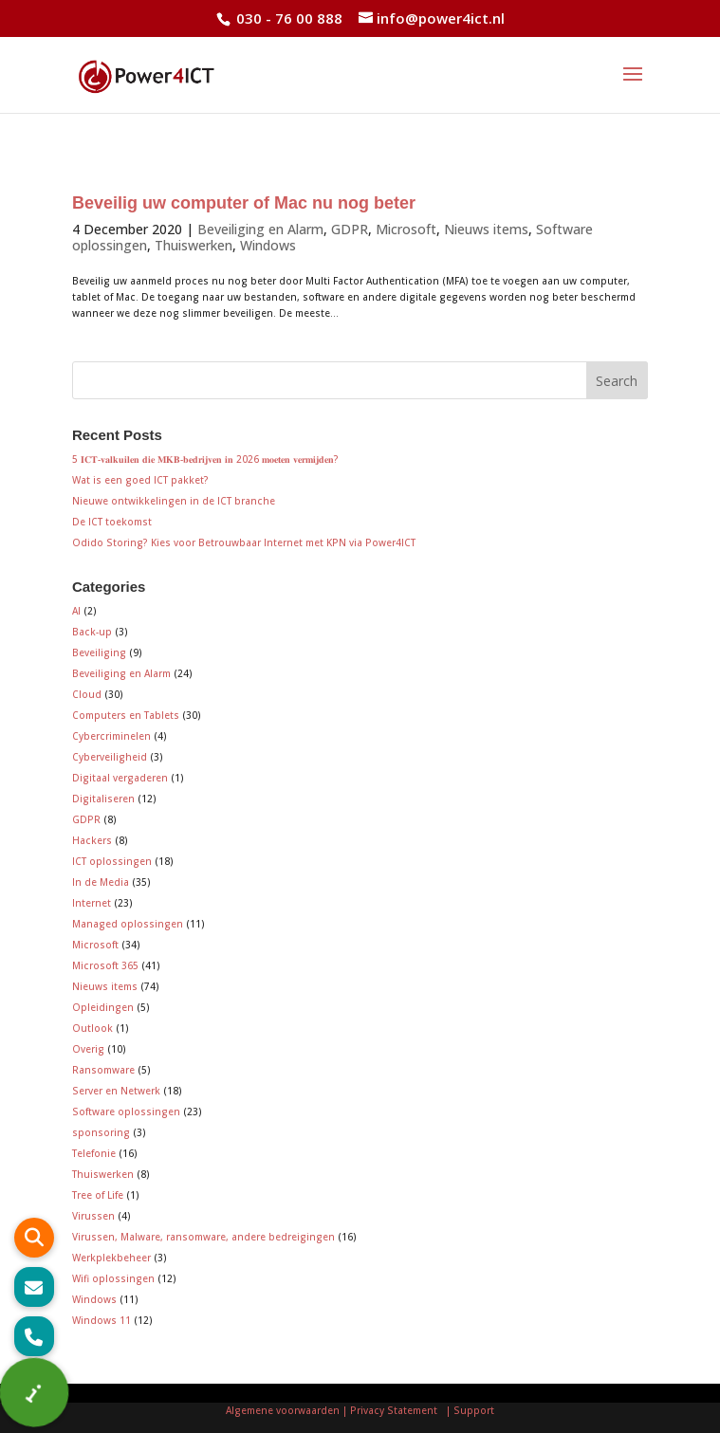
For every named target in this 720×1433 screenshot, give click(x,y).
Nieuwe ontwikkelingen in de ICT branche (173, 500)
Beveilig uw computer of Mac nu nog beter (243, 202)
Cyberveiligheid (109, 756)
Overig (88, 1049)
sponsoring (101, 1132)
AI (76, 610)
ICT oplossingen (112, 861)
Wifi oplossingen (113, 1278)
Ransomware (103, 1069)
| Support (468, 1410)
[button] (34, 1336)
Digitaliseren (103, 798)
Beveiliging (99, 652)
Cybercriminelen (111, 736)
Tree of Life (97, 1195)
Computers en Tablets (125, 715)
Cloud (87, 694)
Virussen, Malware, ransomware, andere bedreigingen (203, 1236)
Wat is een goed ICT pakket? (140, 480)
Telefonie (94, 1153)
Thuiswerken (193, 245)
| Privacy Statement (392, 1410)
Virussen (93, 1215)
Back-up (92, 631)
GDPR (349, 229)
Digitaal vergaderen (120, 777)
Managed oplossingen (127, 923)
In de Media (100, 882)
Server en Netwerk (116, 1090)
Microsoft (406, 229)
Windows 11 (101, 1320)
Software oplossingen (126, 1111)
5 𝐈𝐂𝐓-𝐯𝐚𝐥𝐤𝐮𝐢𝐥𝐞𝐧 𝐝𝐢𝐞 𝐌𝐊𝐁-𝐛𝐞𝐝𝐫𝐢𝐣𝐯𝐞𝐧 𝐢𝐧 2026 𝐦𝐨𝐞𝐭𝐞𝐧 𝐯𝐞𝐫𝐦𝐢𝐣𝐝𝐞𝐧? (205, 459)
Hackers (92, 840)
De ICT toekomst (112, 521)
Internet (91, 902)
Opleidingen (103, 1007)
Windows (268, 245)
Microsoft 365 (105, 965)
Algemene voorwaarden (283, 1410)
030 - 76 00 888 (287, 18)
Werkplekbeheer (111, 1257)
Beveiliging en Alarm (260, 229)
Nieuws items (486, 229)
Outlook (92, 1028)
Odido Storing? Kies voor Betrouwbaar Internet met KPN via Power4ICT (243, 542)
